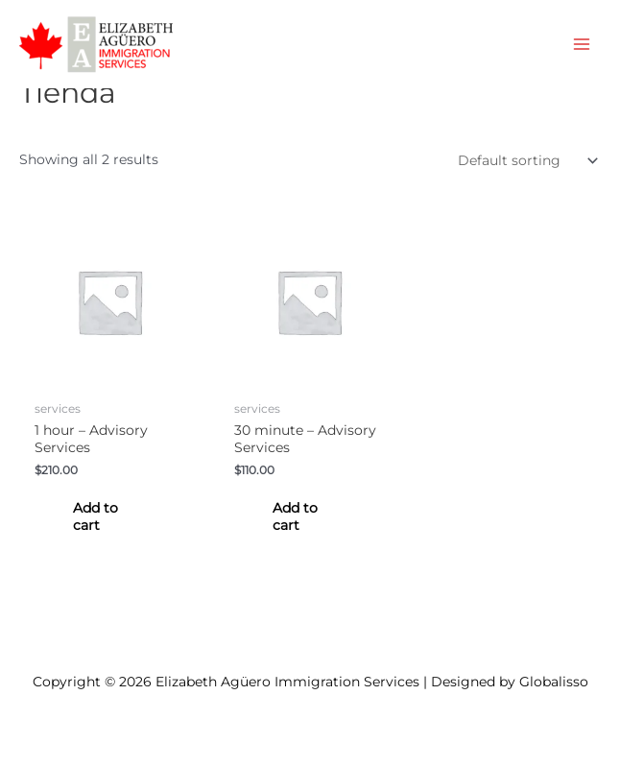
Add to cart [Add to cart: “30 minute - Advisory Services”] (295, 516)
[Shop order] (524, 160)
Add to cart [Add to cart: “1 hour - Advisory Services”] (95, 516)
